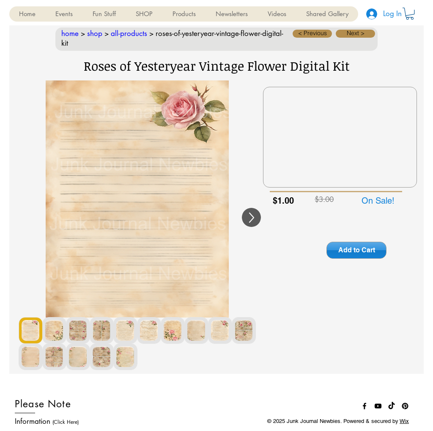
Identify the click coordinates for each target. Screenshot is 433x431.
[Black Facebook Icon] (364, 406)
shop (94, 33)
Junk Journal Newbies (313, 421)
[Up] (251, 217)
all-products (129, 33)
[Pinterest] (405, 406)
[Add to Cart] (356, 250)
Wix (404, 421)
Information (47, 421)
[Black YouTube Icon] (378, 406)
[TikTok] (391, 406)
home (70, 33)
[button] (63, 14)
